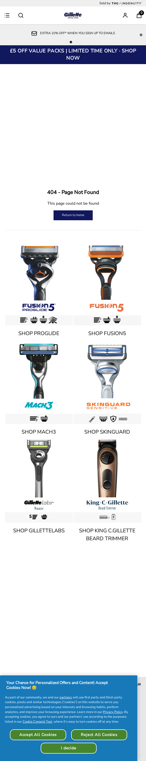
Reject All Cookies (99, 734)
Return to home (73, 215)
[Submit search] (21, 15)
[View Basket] (139, 15)
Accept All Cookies (38, 734)
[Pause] (141, 35)
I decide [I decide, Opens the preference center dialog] (68, 748)
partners (65, 697)
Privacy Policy (113, 712)
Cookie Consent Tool (37, 721)
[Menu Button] (7, 15)
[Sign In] (125, 15)
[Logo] (73, 15)
